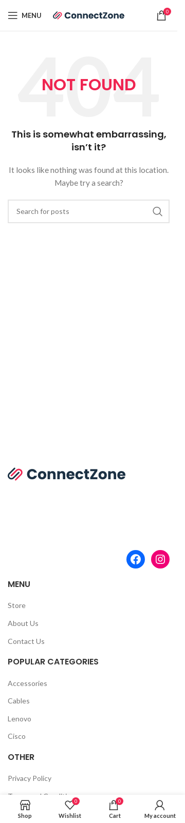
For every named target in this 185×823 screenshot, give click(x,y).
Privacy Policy (29, 778)
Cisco (17, 736)
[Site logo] (89, 14)
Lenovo (19, 718)
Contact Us (26, 641)
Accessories (27, 683)
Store (17, 605)
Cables (19, 700)
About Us (23, 623)
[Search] (89, 211)
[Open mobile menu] (25, 15)
